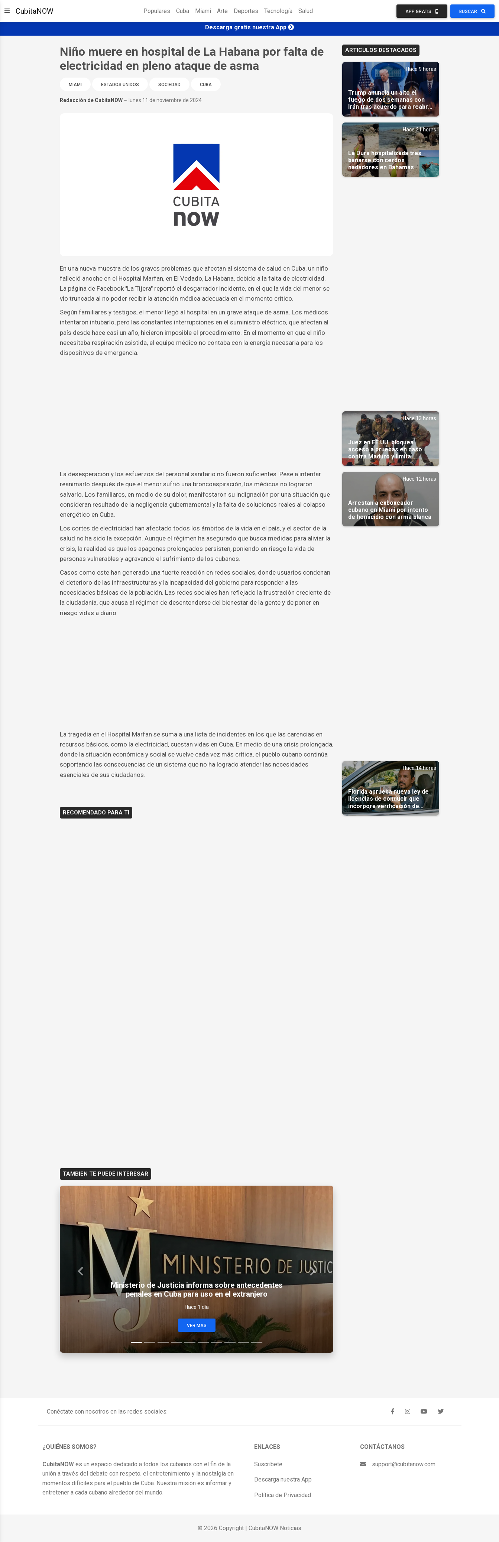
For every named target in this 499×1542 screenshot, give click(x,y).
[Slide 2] (149, 1342)
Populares (156, 10)
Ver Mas (197, 1325)
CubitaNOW (35, 11)
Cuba (182, 10)
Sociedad (169, 84)
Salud (305, 10)
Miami (203, 10)
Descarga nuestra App (283, 1479)
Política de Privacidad (282, 1495)
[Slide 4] (176, 1342)
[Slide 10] (256, 1342)
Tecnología (278, 10)
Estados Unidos (120, 84)
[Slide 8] (230, 1342)
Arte (222, 10)
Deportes (246, 10)
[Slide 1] (136, 1342)
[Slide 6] (203, 1342)
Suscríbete (268, 1464)
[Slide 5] (189, 1342)
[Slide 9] (243, 1342)
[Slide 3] (163, 1342)
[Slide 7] (216, 1342)
